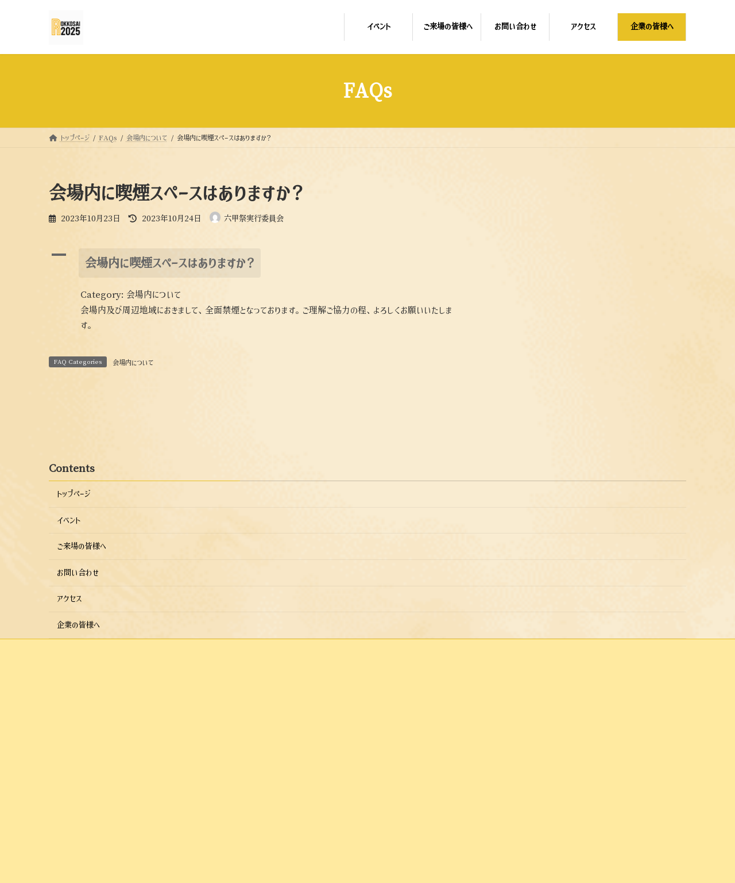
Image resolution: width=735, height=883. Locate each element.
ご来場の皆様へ (81, 624)
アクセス (69, 676)
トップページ (73, 571)
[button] (261, 263)
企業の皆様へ (78, 702)
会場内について (133, 362)
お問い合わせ (78, 650)
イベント (68, 597)
